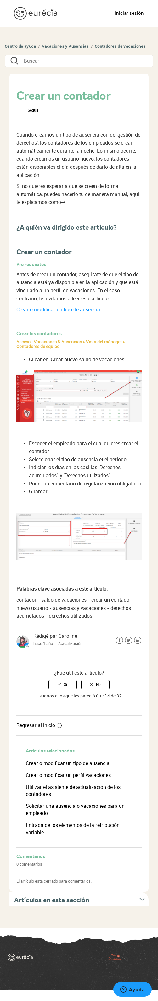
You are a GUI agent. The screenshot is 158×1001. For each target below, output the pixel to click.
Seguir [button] (33, 110)
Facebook (119, 640)
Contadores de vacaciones (120, 46)
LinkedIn (138, 640)
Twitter (129, 640)
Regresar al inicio (39, 725)
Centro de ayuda (20, 46)
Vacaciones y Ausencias (65, 46)
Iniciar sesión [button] (129, 13)
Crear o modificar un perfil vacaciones (69, 775)
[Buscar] (79, 61)
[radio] (62, 684)
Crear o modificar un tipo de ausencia (58, 310)
